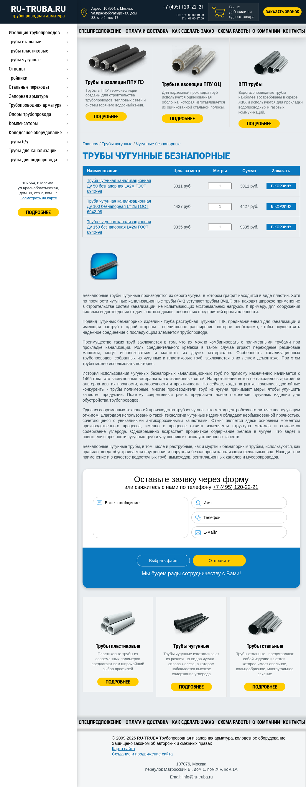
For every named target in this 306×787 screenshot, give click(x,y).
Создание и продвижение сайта (142, 754)
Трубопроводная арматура (35, 105)
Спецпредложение (100, 31)
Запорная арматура (28, 96)
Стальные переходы (29, 87)
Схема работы (233, 31)
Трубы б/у (18, 141)
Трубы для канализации (33, 150)
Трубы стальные (25, 41)
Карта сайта (123, 748)
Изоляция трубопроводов (34, 32)
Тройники (18, 78)
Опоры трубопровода (30, 114)
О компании (266, 31)
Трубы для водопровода (33, 159)
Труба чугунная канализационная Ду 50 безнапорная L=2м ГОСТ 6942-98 (119, 185)
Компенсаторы (23, 123)
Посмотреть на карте (38, 198)
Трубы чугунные (24, 59)
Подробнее (106, 116)
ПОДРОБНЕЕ (38, 212)
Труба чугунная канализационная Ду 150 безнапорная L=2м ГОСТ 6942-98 (119, 227)
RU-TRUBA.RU (38, 11)
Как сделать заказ (193, 31)
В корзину (281, 186)
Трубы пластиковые (28, 50)
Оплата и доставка (147, 31)
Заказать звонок (282, 11)
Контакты (294, 31)
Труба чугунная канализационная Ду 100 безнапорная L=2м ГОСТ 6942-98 (119, 206)
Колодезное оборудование (35, 132)
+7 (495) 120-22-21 (183, 6)
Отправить (219, 560)
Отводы (16, 68)
